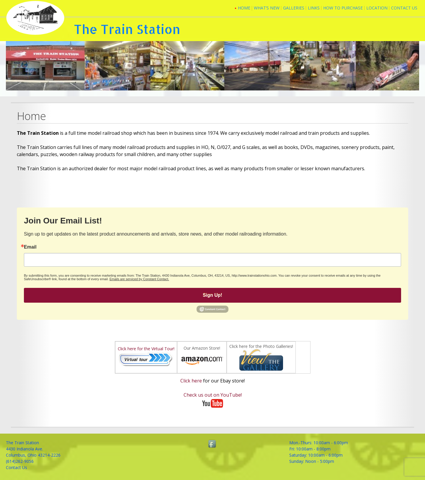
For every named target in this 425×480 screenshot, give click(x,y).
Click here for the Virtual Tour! (146, 348)
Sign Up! (212, 295)
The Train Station (127, 29)
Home (244, 8)
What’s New (266, 8)
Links (314, 8)
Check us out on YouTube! (213, 395)
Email (30, 247)
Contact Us (404, 8)
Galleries (293, 8)
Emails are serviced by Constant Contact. (139, 279)
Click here (191, 380)
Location (377, 8)
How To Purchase (343, 8)
